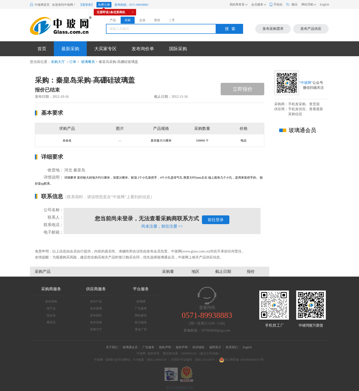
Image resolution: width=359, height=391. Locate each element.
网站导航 (307, 4)
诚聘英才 (215, 347)
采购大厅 (58, 62)
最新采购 (70, 48)
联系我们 (232, 347)
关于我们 (112, 347)
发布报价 (96, 315)
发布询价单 (143, 48)
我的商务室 (237, 4)
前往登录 (216, 220)
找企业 (51, 315)
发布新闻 (96, 308)
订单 (72, 62)
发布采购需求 (273, 29)
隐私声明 (165, 347)
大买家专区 (105, 48)
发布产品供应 (310, 29)
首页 (41, 48)
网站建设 (141, 315)
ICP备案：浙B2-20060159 (150, 359)
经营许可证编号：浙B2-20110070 (193, 359)
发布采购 (51, 301)
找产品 (51, 308)
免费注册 (104, 4)
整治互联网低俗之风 (179, 388)
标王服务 (141, 322)
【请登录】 (86, 4)
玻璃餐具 (87, 62)
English (324, 4)
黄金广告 (141, 329)
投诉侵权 (198, 347)
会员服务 (257, 4)
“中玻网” (306, 83)
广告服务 (141, 308)
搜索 (231, 29)
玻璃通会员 (130, 347)
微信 (294, 4)
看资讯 (51, 322)
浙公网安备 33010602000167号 (241, 359)
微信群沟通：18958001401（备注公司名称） (192, 353)
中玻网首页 (42, 4)
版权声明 (182, 347)
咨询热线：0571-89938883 (131, 4)
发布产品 (96, 301)
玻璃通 (140, 301)
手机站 (277, 4)
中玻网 (141, 353)
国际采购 (178, 48)
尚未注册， (162, 226)
